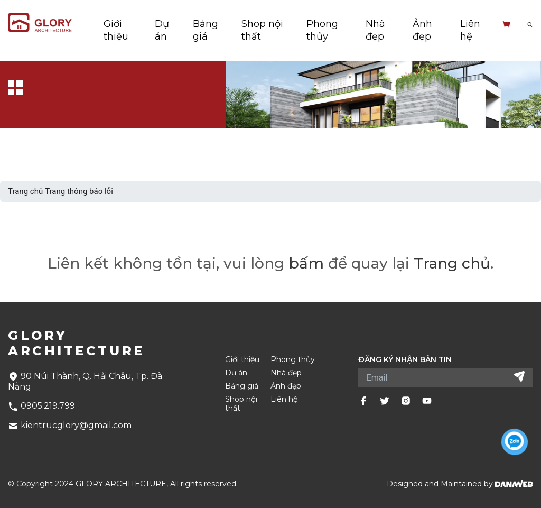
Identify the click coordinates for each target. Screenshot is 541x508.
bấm (306, 263)
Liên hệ (283, 399)
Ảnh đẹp (285, 386)
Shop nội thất (241, 404)
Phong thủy (292, 359)
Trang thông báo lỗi (79, 191)
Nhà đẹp (286, 372)
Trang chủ (25, 191)
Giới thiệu (242, 359)
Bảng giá (241, 386)
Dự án (236, 372)
